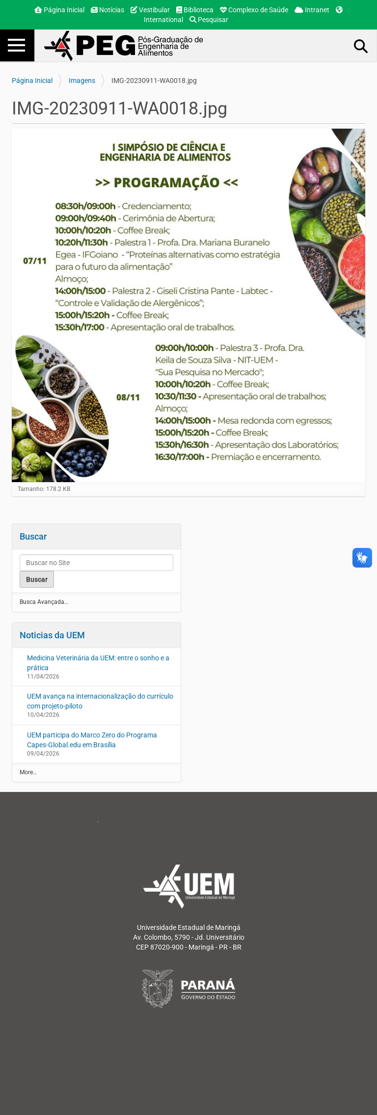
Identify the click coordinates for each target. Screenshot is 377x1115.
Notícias (107, 10)
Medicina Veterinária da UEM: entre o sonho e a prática (98, 663)
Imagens (82, 80)
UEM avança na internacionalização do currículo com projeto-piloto (100, 701)
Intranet (312, 10)
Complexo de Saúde (254, 10)
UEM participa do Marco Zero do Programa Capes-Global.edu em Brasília (92, 740)
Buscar (33, 536)
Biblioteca (195, 10)
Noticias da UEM (52, 635)
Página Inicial (59, 10)
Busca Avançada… (44, 601)
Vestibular (150, 10)
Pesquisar (208, 20)
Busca (361, 46)
